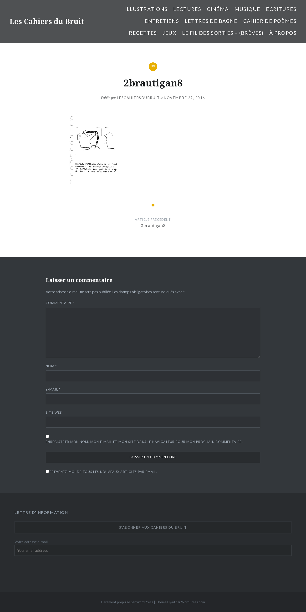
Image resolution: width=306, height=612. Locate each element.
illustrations (146, 9)
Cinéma (218, 9)
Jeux (170, 33)
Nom (51, 366)
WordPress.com (193, 602)
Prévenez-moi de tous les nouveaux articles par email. (103, 472)
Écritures (281, 9)
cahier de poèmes (269, 21)
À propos (282, 33)
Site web (54, 412)
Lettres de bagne (211, 21)
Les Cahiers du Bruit (47, 21)
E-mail (53, 389)
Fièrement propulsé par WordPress (127, 602)
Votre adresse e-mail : (32, 542)
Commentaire (60, 303)
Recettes (143, 33)
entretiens (162, 21)
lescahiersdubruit (138, 97)
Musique (247, 9)
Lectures (187, 9)
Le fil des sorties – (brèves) (223, 33)
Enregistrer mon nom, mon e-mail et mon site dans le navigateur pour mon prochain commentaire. (144, 442)
